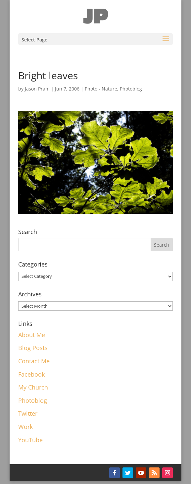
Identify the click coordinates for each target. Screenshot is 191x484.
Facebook (31, 374)
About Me (31, 335)
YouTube (30, 440)
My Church (33, 387)
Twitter (27, 413)
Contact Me (34, 361)
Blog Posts (33, 348)
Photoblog (131, 89)
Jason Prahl (37, 89)
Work (25, 427)
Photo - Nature (101, 89)
